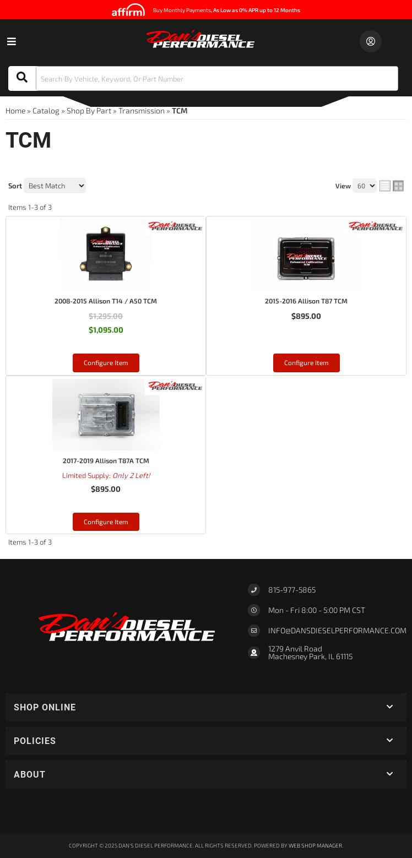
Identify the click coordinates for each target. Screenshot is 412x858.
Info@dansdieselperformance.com (337, 630)
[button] (203, 78)
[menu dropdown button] (11, 41)
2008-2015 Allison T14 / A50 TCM (106, 301)
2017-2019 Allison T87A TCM (106, 460)
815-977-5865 (292, 589)
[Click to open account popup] (371, 41)
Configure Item (106, 362)
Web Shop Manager (315, 845)
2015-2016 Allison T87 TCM (306, 301)
